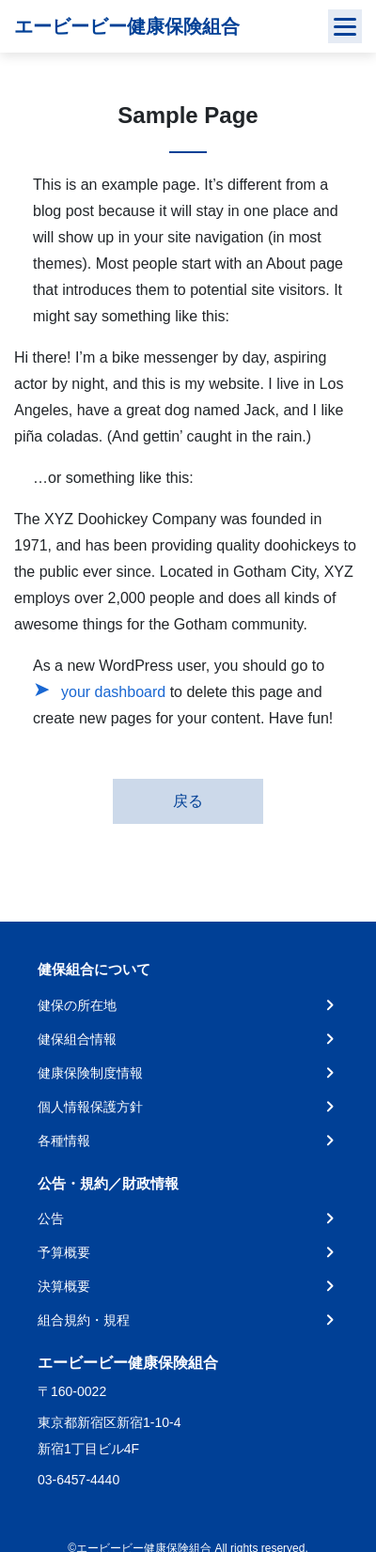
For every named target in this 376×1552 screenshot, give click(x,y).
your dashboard (113, 692)
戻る (188, 801)
